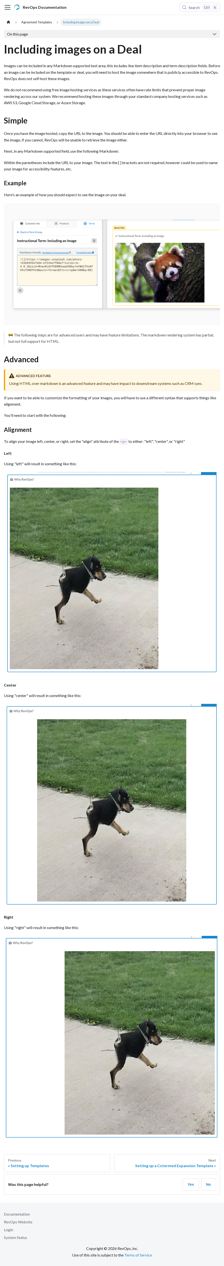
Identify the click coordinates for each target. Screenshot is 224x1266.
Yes (191, 1184)
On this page (17, 34)
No (208, 1184)
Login (8, 1229)
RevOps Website (18, 1221)
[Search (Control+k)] (200, 7)
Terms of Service (138, 1255)
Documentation (17, 1214)
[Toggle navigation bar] (7, 7)
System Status (15, 1237)
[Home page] (8, 22)
